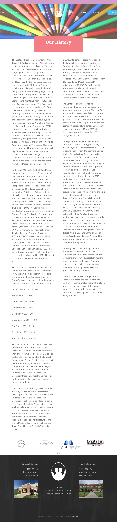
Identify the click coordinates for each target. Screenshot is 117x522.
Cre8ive (75, 516)
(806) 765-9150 (31, 475)
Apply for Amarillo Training (58, 493)
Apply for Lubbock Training (58, 490)
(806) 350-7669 (85, 475)
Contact (58, 487)
